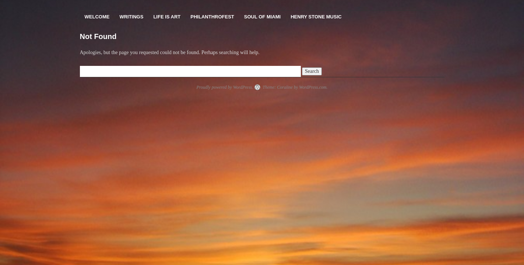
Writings (131, 17)
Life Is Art (166, 17)
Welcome (97, 17)
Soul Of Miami (262, 17)
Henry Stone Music (316, 17)
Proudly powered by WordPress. (224, 87)
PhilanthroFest (212, 17)
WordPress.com (312, 87)
